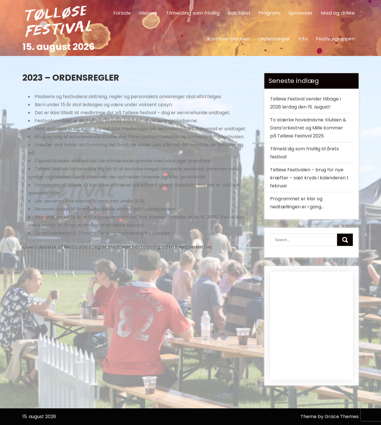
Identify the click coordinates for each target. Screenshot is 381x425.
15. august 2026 (58, 46)
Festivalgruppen (335, 38)
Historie (148, 12)
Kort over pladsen (228, 38)
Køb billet (239, 12)
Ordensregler (274, 38)
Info (303, 38)
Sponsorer (300, 12)
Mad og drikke (338, 12)
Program (269, 12)
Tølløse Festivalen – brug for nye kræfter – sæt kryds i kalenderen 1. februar (309, 177)
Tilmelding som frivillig (193, 12)
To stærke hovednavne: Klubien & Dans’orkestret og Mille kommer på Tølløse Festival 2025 (308, 128)
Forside (122, 12)
